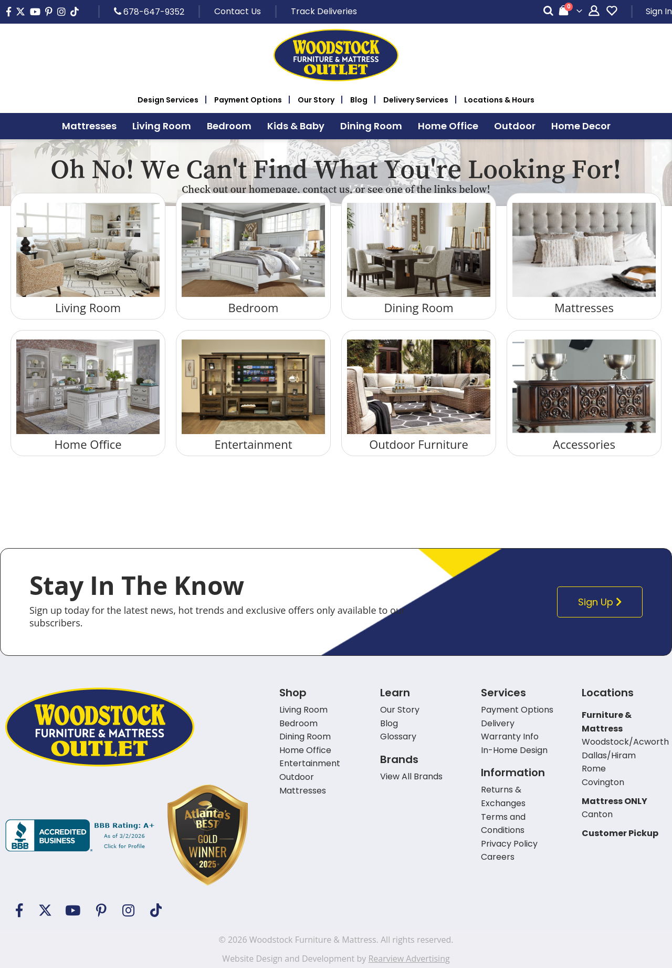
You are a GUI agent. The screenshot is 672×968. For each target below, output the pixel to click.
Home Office (87, 444)
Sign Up (602, 602)
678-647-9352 (149, 11)
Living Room (88, 307)
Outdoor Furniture (418, 444)
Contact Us (237, 11)
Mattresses (584, 307)
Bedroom (253, 307)
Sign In (659, 11)
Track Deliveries (324, 11)
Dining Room (418, 307)
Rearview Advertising (408, 958)
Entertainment (253, 444)
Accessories (584, 444)
